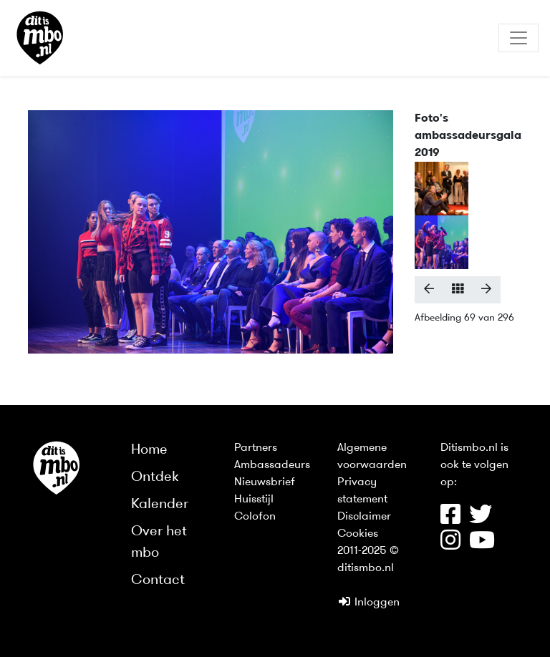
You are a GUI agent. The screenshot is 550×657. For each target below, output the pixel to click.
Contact (158, 580)
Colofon (255, 516)
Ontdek (155, 477)
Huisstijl (254, 499)
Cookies (357, 534)
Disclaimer (364, 516)
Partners (255, 448)
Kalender (159, 504)
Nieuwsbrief (264, 482)
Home (149, 450)
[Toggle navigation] (518, 38)
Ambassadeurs (272, 465)
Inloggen (368, 602)
